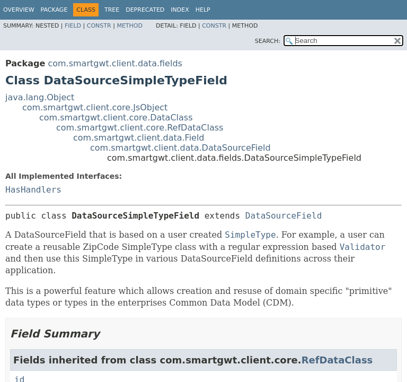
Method (130, 25)
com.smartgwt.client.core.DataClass (116, 117)
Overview (18, 9)
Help (203, 9)
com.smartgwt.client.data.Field (139, 138)
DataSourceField (283, 216)
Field (73, 25)
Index (180, 9)
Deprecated (145, 9)
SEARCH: (267, 41)
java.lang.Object (39, 97)
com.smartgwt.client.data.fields (115, 63)
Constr (99, 25)
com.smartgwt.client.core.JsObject (94, 107)
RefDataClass (337, 360)
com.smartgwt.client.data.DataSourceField (180, 148)
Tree (111, 9)
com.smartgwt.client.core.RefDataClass (139, 128)
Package (54, 9)
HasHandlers (33, 190)
